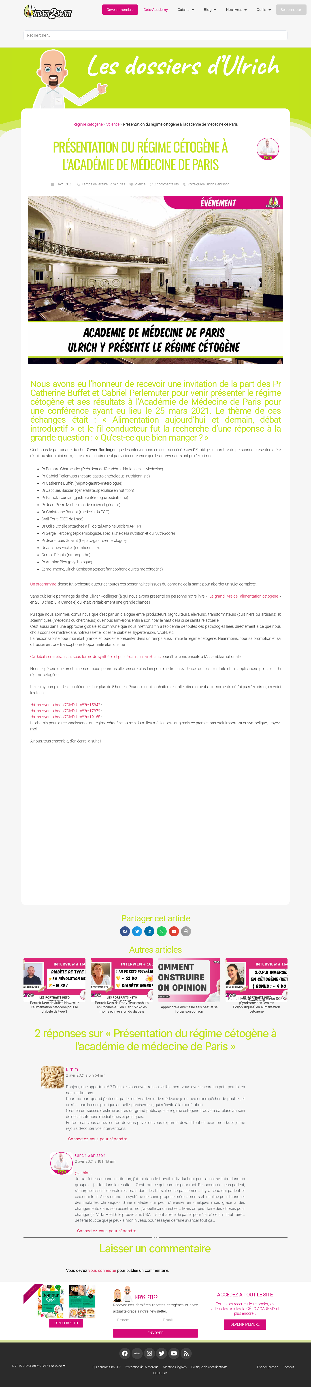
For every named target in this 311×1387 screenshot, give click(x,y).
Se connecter (291, 9)
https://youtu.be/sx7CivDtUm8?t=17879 (66, 710)
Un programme (43, 584)
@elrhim (82, 1173)
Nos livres (236, 10)
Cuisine (186, 10)
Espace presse (267, 1367)
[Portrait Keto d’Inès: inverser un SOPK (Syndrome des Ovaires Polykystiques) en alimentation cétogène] (257, 980)
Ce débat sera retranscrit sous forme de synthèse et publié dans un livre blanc (95, 656)
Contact (288, 1367)
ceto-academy (155, 9)
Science (112, 124)
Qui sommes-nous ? (106, 1367)
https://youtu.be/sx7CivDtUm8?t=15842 (66, 704)
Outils (264, 10)
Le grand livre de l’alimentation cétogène (243, 596)
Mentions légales (175, 1367)
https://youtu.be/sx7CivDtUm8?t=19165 (66, 717)
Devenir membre (120, 9)
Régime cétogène (88, 124)
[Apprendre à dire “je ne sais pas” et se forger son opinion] (189, 980)
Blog (210, 10)
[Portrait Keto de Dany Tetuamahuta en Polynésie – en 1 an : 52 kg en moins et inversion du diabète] (122, 980)
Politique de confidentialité (209, 1367)
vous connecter (102, 1270)
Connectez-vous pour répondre (97, 1139)
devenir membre (245, 1324)
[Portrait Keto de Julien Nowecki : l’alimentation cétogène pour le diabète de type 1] (54, 980)
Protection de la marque (141, 1367)
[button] (125, 931)
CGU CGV (160, 1373)
